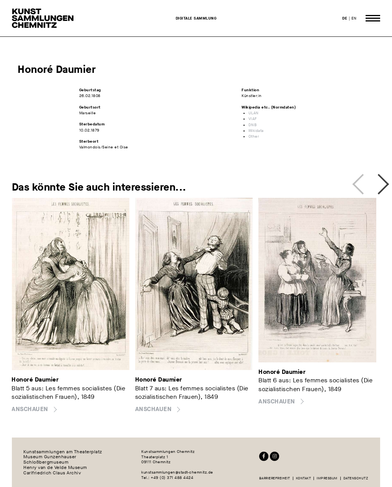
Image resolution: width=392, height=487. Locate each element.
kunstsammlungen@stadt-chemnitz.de (177, 472)
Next (376, 182)
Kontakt (303, 478)
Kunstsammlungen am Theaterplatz (62, 451)
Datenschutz (355, 478)
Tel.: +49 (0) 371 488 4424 (167, 477)
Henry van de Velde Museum (55, 468)
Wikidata (256, 130)
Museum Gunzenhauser (50, 457)
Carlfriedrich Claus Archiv (52, 473)
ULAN (253, 112)
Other (253, 136)
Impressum (327, 478)
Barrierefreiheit (274, 478)
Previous (360, 182)
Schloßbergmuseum (46, 462)
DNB (252, 124)
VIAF (252, 118)
